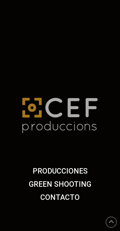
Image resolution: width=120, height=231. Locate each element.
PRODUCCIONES (60, 171)
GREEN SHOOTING (60, 184)
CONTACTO (60, 197)
